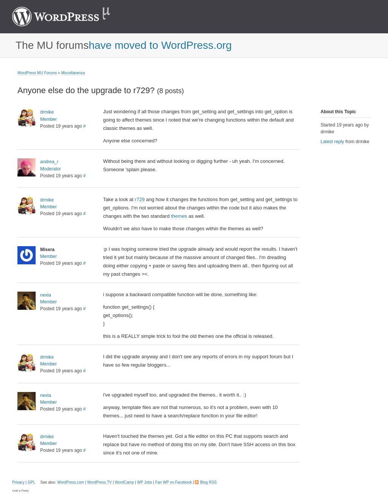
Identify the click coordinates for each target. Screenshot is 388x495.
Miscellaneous (73, 73)
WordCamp (124, 482)
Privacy (18, 482)
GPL (31, 482)
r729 (140, 199)
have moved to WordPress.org (160, 45)
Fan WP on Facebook (173, 482)
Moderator (50, 169)
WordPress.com (70, 482)
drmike (47, 112)
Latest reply (332, 141)
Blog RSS (208, 482)
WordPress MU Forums (37, 73)
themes (179, 216)
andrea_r (49, 161)
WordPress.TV (99, 482)
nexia (45, 295)
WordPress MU (69, 16)
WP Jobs (144, 482)
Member (48, 119)
